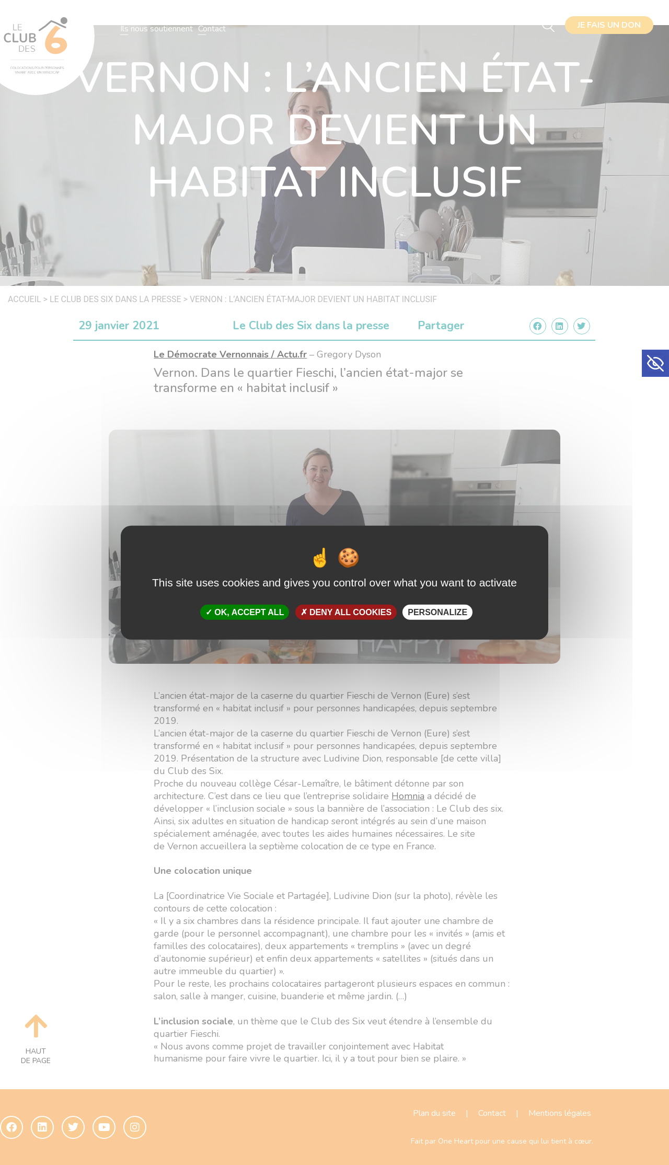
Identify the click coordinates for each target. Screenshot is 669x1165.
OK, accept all (244, 612)
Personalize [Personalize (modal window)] (437, 612)
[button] (655, 363)
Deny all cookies (346, 612)
